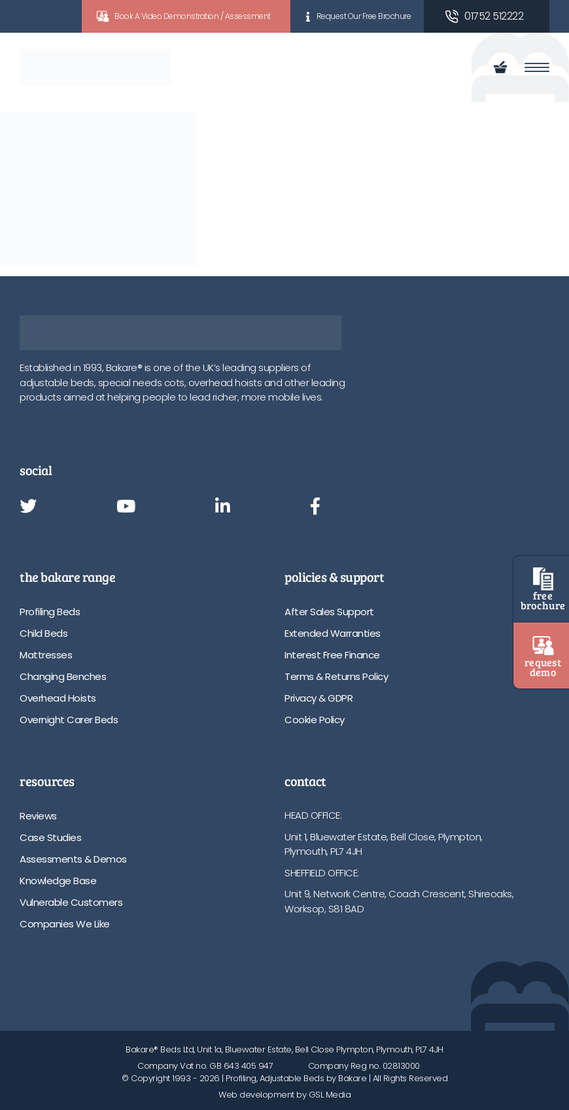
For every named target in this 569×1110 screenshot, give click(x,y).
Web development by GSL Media (284, 1094)
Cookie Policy (314, 719)
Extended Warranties (332, 633)
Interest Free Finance (332, 655)
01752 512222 (493, 16)
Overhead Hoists (58, 698)
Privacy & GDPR (318, 698)
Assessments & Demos (73, 859)
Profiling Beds (50, 611)
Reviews (38, 816)
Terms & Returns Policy (336, 676)
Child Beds (43, 633)
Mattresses (46, 655)
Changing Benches (63, 676)
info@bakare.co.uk (326, 951)
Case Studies (50, 837)
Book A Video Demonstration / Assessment (192, 16)
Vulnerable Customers (71, 902)
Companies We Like (65, 924)
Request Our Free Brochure (364, 16)
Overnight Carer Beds (69, 719)
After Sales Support (329, 611)
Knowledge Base (58, 880)
